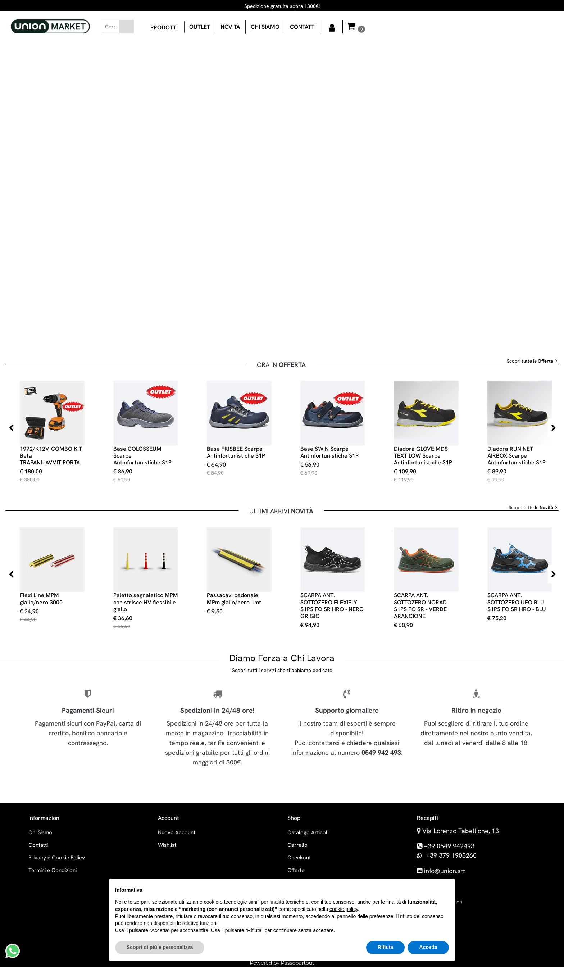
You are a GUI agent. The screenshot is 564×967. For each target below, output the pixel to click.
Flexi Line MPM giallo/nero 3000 (41, 598)
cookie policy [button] (343, 909)
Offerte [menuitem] (295, 870)
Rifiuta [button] (386, 947)
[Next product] (553, 428)
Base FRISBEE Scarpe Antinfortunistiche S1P (236, 452)
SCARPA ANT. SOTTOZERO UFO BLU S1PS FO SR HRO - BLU (516, 602)
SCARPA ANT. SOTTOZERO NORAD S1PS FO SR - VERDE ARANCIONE (420, 605)
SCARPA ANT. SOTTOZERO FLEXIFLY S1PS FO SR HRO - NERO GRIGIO (332, 605)
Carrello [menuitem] (297, 845)
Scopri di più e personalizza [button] (160, 947)
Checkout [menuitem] (299, 857)
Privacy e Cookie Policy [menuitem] (56, 857)
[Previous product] (10, 428)
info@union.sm (445, 871)
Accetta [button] (428, 947)
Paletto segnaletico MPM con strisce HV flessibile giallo (145, 602)
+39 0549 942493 (449, 846)
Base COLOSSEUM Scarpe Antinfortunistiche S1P (142, 455)
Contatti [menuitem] (38, 845)
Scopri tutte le (533, 361)
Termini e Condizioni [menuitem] (52, 870)
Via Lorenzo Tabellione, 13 (460, 831)
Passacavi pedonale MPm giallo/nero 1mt (234, 598)
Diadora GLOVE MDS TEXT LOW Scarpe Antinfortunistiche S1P (423, 455)
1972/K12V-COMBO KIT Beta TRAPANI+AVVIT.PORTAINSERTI (52, 455)
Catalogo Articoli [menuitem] (307, 832)
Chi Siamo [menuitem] (40, 832)
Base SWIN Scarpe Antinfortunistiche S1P (329, 452)
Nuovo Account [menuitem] (176, 832)
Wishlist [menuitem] (167, 845)
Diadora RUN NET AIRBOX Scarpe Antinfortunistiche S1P (516, 455)
